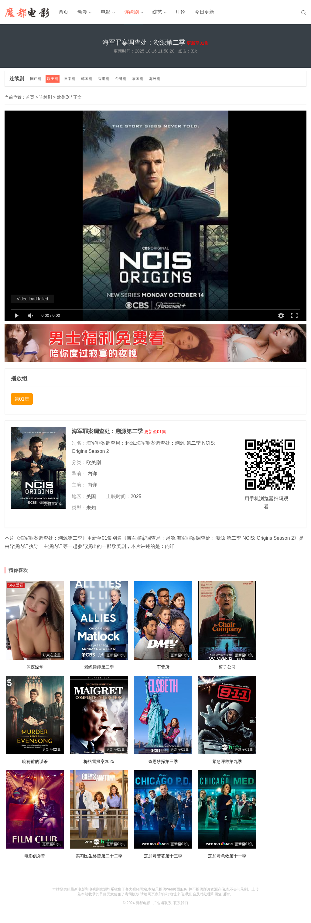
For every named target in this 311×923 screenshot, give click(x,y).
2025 (136, 496)
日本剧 (69, 79)
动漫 (82, 12)
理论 (181, 12)
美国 (91, 496)
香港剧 (103, 79)
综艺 (157, 12)
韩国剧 (86, 79)
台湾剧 (120, 79)
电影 (106, 12)
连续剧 (131, 12)
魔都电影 (143, 903)
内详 (92, 473)
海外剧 (154, 79)
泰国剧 (137, 79)
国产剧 (35, 79)
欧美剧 (52, 79)
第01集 (21, 399)
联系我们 (180, 903)
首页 (63, 12)
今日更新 (204, 12)
